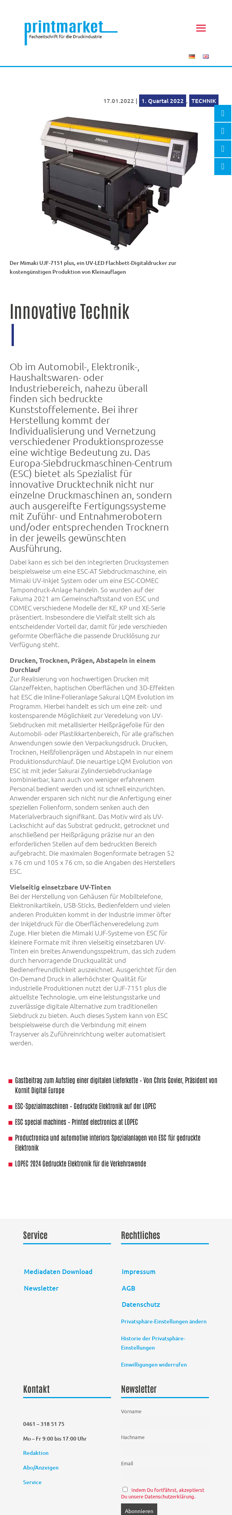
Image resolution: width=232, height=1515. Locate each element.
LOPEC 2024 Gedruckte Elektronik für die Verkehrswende (80, 1163)
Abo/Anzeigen (41, 1467)
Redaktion (36, 1452)
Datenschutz (141, 1304)
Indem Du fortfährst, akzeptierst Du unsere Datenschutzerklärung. (162, 1493)
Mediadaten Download (58, 1271)
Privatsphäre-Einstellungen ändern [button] (164, 1321)
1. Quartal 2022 (162, 100)
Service (32, 1482)
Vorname (131, 1411)
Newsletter (41, 1288)
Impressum (139, 1271)
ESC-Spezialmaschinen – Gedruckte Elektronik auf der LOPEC (85, 1105)
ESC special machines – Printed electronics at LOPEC (76, 1121)
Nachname (133, 1437)
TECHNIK (204, 100)
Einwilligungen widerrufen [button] (154, 1364)
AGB (128, 1288)
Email (127, 1463)
